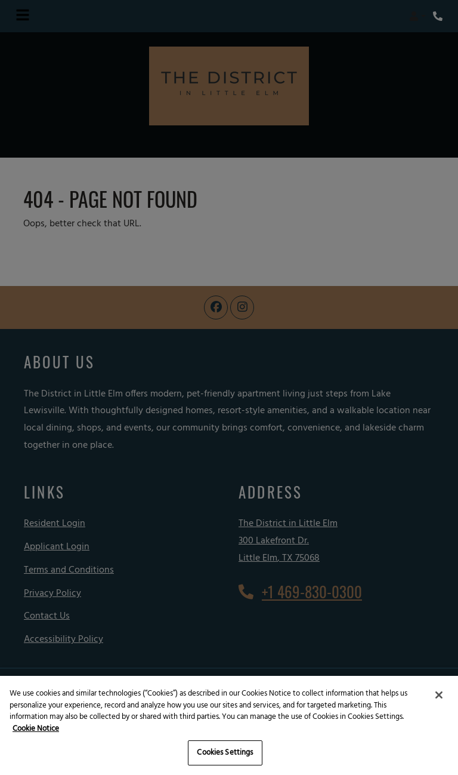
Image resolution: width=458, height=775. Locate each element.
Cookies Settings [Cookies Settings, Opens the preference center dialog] (225, 752)
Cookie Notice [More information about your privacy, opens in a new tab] (36, 728)
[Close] (439, 695)
